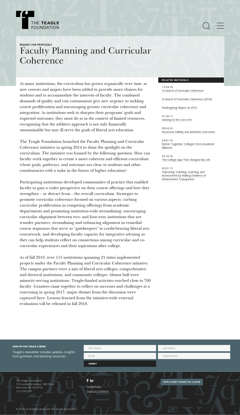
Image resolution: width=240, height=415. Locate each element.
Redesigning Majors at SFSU (179, 107)
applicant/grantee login (181, 382)
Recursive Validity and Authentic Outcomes (188, 132)
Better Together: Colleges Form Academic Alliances (188, 145)
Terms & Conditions (97, 391)
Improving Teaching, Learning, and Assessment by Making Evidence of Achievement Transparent (184, 175)
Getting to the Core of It (177, 119)
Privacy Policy (93, 386)
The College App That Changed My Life (186, 159)
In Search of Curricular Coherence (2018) (187, 99)
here (41, 298)
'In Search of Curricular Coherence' (183, 90)
